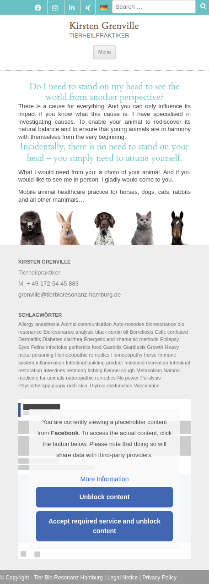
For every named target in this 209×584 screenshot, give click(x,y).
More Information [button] (104, 479)
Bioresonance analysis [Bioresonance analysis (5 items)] (68, 332)
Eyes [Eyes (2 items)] (23, 347)
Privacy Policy (159, 577)
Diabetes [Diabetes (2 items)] (52, 339)
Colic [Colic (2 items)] (160, 332)
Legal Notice (122, 577)
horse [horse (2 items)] (150, 355)
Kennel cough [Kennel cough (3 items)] (119, 370)
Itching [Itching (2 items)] (95, 370)
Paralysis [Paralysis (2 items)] (150, 377)
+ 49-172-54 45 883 (53, 283)
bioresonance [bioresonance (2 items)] (161, 324)
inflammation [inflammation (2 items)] (50, 362)
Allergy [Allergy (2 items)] (26, 324)
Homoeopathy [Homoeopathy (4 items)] (127, 355)
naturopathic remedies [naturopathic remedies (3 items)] (91, 377)
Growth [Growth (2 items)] (155, 347)
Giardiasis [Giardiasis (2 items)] (134, 347)
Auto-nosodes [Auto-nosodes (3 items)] (129, 324)
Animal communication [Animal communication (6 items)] (86, 324)
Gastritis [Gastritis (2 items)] (112, 347)
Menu (104, 52)
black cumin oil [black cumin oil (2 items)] (111, 332)
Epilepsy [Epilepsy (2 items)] (169, 339)
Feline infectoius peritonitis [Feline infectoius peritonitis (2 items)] (61, 347)
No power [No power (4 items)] (128, 377)
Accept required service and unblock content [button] (104, 526)
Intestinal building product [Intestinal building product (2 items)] (94, 362)
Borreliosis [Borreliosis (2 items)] (141, 332)
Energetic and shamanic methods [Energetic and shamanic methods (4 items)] (121, 339)
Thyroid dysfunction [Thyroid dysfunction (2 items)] (110, 385)
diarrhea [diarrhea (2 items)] (73, 339)
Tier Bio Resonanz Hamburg (68, 577)
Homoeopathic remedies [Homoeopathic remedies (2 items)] (82, 355)
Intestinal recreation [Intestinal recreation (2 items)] (146, 362)
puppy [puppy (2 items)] (58, 385)
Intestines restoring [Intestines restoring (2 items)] (64, 370)
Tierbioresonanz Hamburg (104, 27)
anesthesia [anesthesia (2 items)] (47, 324)
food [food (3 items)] (97, 347)
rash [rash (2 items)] (71, 385)
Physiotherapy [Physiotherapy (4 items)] (34, 385)
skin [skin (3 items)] (82, 385)
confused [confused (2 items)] (177, 332)
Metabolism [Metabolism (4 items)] (149, 370)
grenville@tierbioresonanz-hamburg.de (69, 294)
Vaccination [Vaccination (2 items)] (147, 385)
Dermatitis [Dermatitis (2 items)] (29, 339)
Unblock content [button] (105, 497)
